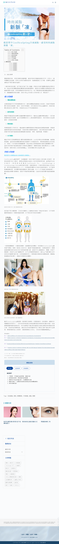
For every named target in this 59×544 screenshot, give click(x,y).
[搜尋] (52, 2)
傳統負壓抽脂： (15, 53)
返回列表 (9, 438)
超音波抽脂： (15, 55)
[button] (27, 534)
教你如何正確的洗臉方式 (29, 422)
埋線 (7, 462)
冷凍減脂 (25, 396)
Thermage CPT (10, 465)
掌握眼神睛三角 (45, 422)
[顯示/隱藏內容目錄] (21, 50)
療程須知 (8, 62)
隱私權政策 (43, 542)
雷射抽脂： (14, 56)
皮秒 (7, 485)
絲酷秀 (18, 465)
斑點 (7, 474)
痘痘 (11, 485)
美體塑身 (19, 396)
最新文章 (8, 449)
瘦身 (20, 477)
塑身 (15, 396)
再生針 (7, 468)
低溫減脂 (10, 396)
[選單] (55, 2)
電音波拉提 (8, 471)
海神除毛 (13, 468)
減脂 (30, 396)
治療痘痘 (12, 474)
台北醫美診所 (9, 479)
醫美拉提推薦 (9, 482)
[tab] (9, 368)
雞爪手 (12, 462)
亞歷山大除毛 (18, 479)
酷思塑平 (15, 63)
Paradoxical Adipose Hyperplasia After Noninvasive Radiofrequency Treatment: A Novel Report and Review (29, 343)
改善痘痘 (18, 462)
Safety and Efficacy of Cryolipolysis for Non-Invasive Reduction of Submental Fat (24, 335)
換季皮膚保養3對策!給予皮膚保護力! (12, 422)
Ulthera (17, 485)
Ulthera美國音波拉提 (11, 477)
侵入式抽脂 (14, 52)
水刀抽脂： (14, 58)
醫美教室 (8, 452)
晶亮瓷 (16, 482)
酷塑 (34, 396)
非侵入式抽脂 (15, 60)
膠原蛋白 (15, 471)
